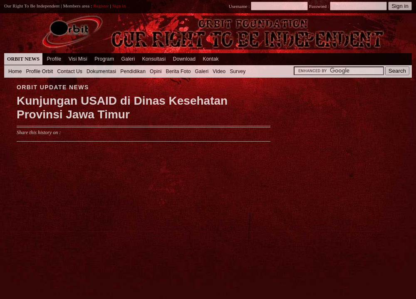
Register (101, 5)
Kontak (211, 59)
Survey (237, 71)
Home (15, 71)
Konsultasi (154, 59)
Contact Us (69, 71)
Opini (156, 71)
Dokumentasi (101, 71)
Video (219, 71)
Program (104, 59)
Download (184, 59)
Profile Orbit (39, 71)
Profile (54, 59)
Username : (268, 6)
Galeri (128, 59)
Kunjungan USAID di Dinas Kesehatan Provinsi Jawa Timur (122, 107)
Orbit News (23, 59)
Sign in (119, 5)
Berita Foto (178, 71)
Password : (319, 6)
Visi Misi (78, 59)
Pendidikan (133, 71)
